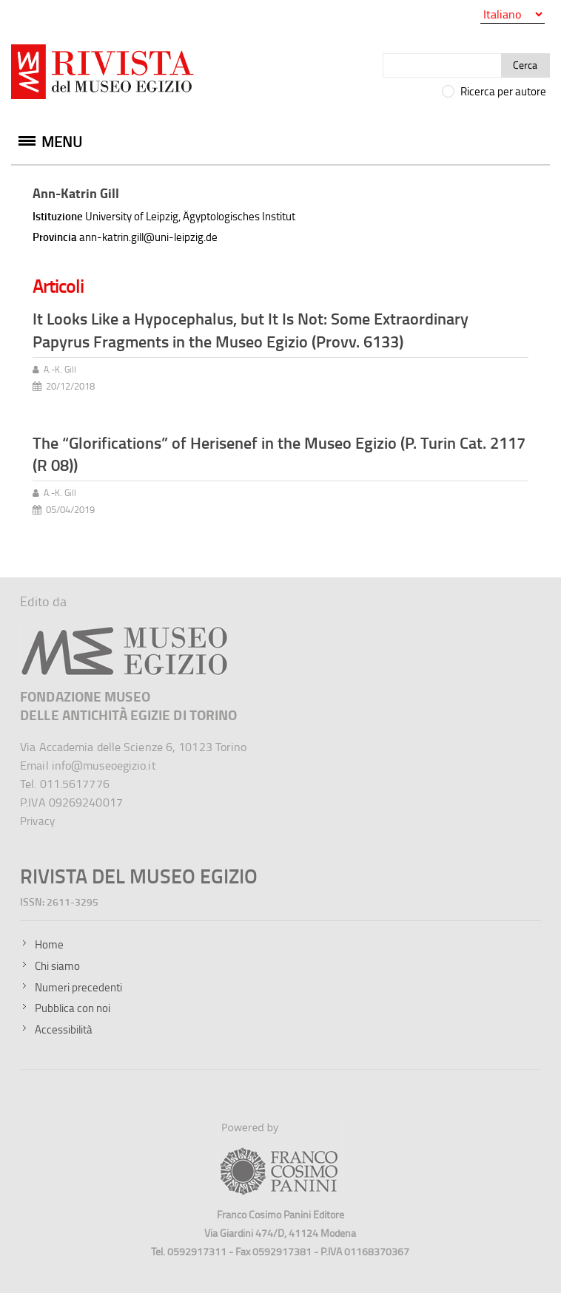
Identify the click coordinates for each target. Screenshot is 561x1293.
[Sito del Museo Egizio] (124, 631)
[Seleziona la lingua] (512, 14)
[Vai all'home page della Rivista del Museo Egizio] (103, 75)
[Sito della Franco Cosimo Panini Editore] (280, 1194)
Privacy (37, 821)
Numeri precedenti (78, 987)
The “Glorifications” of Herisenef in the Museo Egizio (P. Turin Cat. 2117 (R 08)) (279, 454)
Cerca (525, 65)
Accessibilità (64, 1029)
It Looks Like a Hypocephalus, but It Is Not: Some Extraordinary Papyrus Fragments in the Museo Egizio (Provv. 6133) (250, 330)
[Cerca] (442, 65)
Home (49, 944)
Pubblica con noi (72, 1008)
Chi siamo (57, 966)
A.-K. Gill (60, 369)
